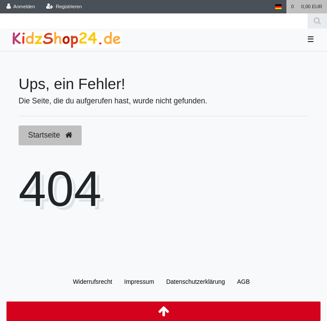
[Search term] (154, 21)
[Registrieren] (63, 6)
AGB (243, 281)
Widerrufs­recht (92, 281)
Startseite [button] (50, 135)
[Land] (278, 6)
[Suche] (317, 21)
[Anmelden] (21, 6)
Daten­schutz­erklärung (195, 281)
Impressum (139, 281)
